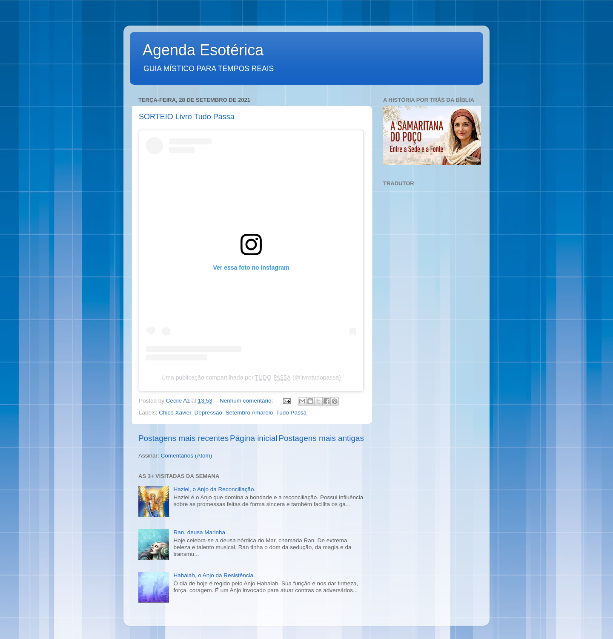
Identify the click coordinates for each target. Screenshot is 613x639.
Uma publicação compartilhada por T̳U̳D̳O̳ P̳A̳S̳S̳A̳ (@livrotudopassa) (251, 377)
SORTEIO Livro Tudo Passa (187, 116)
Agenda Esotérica (203, 50)
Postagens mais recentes (183, 438)
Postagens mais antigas (321, 438)
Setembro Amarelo (249, 412)
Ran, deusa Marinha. (199, 532)
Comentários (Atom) (186, 455)
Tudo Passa (291, 412)
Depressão (208, 412)
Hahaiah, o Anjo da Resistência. (214, 575)
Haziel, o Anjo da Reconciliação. (214, 489)
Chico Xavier (175, 412)
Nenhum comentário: (247, 400)
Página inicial (253, 438)
